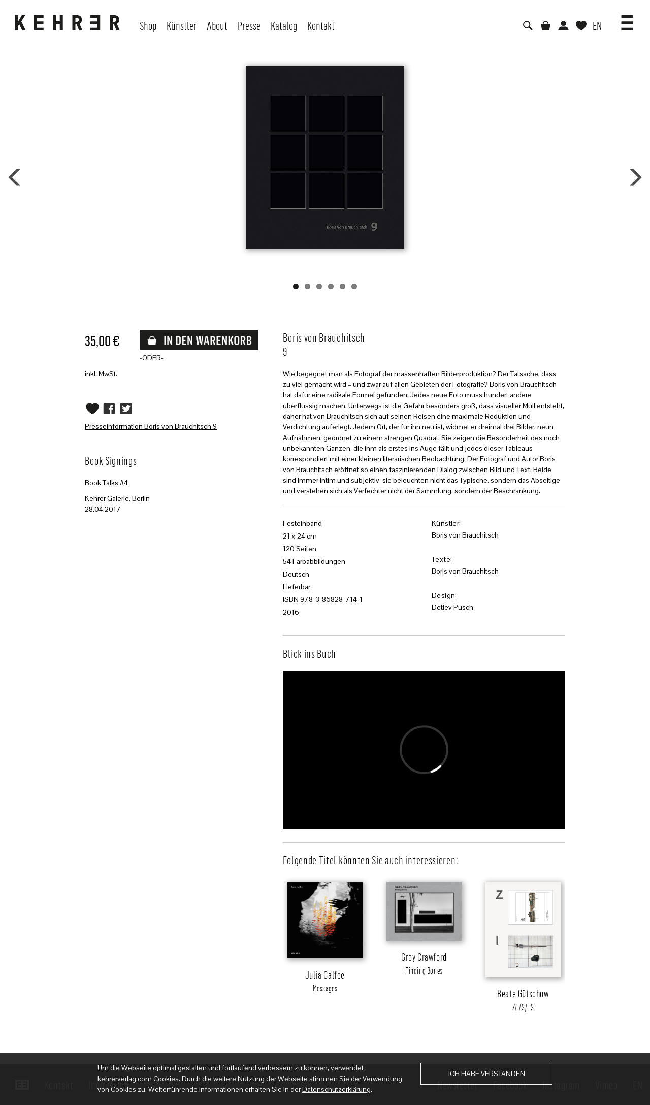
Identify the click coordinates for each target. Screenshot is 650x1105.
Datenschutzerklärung (336, 1089)
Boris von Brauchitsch (465, 535)
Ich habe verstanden (486, 1073)
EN (597, 25)
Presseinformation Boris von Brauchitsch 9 (151, 426)
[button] (627, 19)
